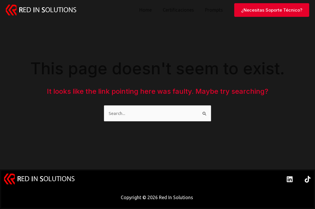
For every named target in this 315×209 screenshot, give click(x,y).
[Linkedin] (289, 179)
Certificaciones (181, 9)
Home (150, 9)
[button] (271, 10)
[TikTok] (307, 179)
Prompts (215, 9)
